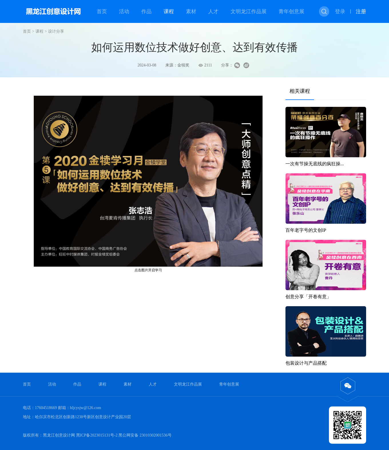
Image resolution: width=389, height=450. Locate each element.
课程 (169, 11)
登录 (340, 11)
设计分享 (56, 31)
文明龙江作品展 (249, 11)
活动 (124, 11)
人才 (213, 11)
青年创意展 (291, 11)
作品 (146, 11)
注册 (361, 11)
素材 (191, 11)
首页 (102, 11)
